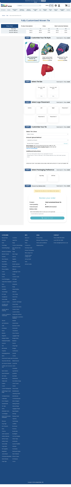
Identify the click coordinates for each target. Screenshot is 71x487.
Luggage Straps (16, 411)
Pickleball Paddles (6, 343)
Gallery (26, 243)
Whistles (14, 449)
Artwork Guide (28, 267)
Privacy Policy (39, 240)
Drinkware (14, 287)
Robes (13, 277)
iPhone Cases (15, 459)
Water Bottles (15, 292)
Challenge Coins (16, 274)
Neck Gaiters (5, 373)
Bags (13, 245)
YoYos (13, 464)
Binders (3, 336)
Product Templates (29, 253)
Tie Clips (4, 409)
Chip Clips (4, 464)
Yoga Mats (4, 449)
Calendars (4, 401)
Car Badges (5, 416)
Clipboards (4, 383)
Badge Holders (5, 341)
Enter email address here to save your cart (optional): (42, 214)
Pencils (14, 346)
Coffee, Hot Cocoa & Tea (7, 369)
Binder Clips (4, 381)
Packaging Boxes (6, 356)
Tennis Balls (4, 446)
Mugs (13, 289)
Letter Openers (5, 436)
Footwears (14, 451)
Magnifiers (4, 454)
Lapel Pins (14, 243)
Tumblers (4, 292)
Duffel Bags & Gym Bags (6, 394)
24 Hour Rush (28, 262)
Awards (14, 356)
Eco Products (5, 429)
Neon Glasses (15, 456)
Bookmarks (15, 434)
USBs (3, 328)
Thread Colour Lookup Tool (28, 258)
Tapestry (14, 421)
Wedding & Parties (45, 10)
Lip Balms (14, 376)
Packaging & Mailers (62, 10)
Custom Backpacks (6, 391)
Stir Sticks (4, 378)
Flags (13, 254)
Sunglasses (4, 299)
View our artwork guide (31, 151)
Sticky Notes (15, 326)
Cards (3, 388)
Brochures (14, 429)
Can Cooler (15, 297)
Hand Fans (14, 299)
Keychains (4, 264)
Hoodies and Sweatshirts (5, 307)
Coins (3, 274)
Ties (7, 18)
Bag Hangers (15, 414)
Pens (3, 287)
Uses (26, 264)
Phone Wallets (5, 272)
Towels (3, 277)
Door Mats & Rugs (16, 383)
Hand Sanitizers (5, 376)
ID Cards (4, 297)
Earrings (14, 416)
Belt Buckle (4, 351)
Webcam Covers (16, 269)
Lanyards (14, 284)
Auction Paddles (16, 446)
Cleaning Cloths (16, 396)
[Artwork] (47, 143)
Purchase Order (28, 250)
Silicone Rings (15, 409)
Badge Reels (15, 341)
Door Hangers (5, 404)
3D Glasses (15, 461)
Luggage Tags (15, 338)
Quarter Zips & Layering (5, 312)
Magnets (4, 338)
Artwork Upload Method (33, 140)
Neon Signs (15, 257)
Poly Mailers (4, 267)
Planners (4, 424)
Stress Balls (4, 302)
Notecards (14, 331)
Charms (4, 434)
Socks (3, 279)
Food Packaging (5, 282)
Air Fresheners (5, 326)
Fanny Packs (15, 391)
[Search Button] (40, 5)
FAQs (26, 245)
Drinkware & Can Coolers (22, 10)
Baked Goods (15, 363)
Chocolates (15, 361)
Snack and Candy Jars (7, 361)
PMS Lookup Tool (29, 255)
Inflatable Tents (5, 414)
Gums (13, 368)
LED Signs (14, 282)
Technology (15, 424)
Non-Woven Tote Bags (16, 251)
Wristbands (15, 381)
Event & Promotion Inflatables (6, 419)
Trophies (4, 353)
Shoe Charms (15, 336)
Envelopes (4, 331)
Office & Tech (50, 10)
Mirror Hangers (15, 404)
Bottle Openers (16, 267)
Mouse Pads (5, 240)
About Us (27, 240)
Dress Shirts (15, 307)
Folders (3, 386)
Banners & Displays (6, 254)
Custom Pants (15, 312)
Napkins (14, 262)
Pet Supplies (5, 451)
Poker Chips (15, 441)
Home (3, 18)
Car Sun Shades (16, 439)
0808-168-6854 (50, 5)
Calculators (15, 333)
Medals (14, 323)
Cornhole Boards (16, 401)
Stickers (4, 259)
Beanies (14, 264)
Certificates (15, 353)
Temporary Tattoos (16, 317)
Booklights (14, 436)
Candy (14, 358)
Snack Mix (14, 366)
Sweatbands (5, 406)
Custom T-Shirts (6, 304)
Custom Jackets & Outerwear (6, 317)
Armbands (14, 444)
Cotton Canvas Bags (17, 248)
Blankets (14, 343)
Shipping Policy (39, 248)
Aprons (14, 259)
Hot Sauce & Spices (6, 366)
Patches (4, 243)
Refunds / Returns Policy (42, 243)
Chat (52, 6)
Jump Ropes (5, 456)
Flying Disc (4, 269)
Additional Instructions (33, 154)
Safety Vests (5, 444)
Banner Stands (5, 257)
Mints (3, 358)
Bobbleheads (15, 393)
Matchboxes (15, 398)
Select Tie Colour (31, 134)
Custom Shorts (16, 314)
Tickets (14, 388)
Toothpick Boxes (6, 398)
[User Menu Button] (56, 5)
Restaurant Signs (16, 454)
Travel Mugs (4, 294)
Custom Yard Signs (16, 304)
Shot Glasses (5, 262)
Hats (3, 245)
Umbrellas (14, 371)
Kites (3, 431)
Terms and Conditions (41, 245)
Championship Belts (6, 459)
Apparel (14, 302)
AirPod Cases (5, 441)
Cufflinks (14, 426)
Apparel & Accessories (28, 10)
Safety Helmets (5, 439)
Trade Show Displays (7, 284)
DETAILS (35, 2)
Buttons (4, 289)
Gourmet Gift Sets (6, 363)
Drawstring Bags (6, 250)
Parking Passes (15, 406)
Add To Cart (47, 221)
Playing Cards (15, 419)
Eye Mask (14, 378)
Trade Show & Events (14, 10)
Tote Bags (4, 248)
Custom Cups (15, 279)
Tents (3, 411)
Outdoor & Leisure (56, 10)
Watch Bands (5, 461)
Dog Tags (4, 426)
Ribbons (14, 272)
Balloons (14, 294)
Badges (14, 351)
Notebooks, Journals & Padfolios (17, 320)
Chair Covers (15, 386)
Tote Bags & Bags (35, 10)
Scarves (4, 346)
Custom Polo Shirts (16, 309)
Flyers (3, 333)
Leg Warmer (15, 373)
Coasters (14, 240)
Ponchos (14, 431)
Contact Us (27, 248)
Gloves (3, 323)
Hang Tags (14, 348)
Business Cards (16, 328)
